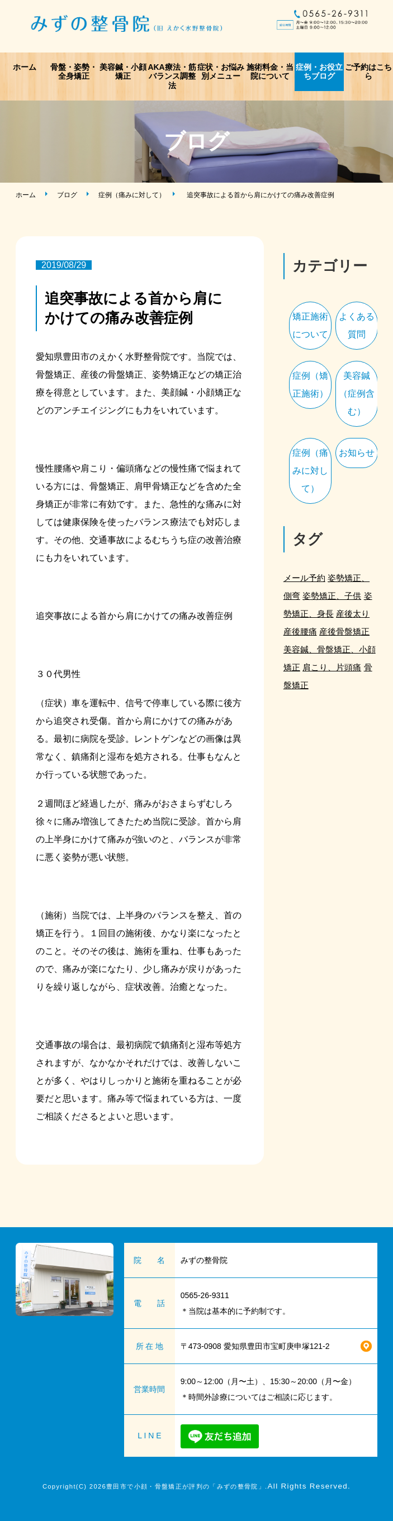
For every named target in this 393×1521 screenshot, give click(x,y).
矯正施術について (310, 325)
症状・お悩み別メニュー (220, 72)
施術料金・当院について (270, 72)
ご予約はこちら (368, 72)
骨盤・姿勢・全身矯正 (73, 72)
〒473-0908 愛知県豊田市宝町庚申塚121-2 (255, 1346)
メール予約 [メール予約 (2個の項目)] (304, 578)
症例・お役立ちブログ (319, 72)
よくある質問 (357, 325)
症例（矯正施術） (310, 384)
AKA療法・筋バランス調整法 (172, 76)
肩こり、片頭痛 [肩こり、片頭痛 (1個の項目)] (331, 667)
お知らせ (357, 452)
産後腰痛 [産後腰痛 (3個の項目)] (300, 631)
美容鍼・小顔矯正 (123, 72)
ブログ (67, 195)
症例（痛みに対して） (131, 195)
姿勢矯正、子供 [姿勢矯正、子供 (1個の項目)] (331, 595)
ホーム (24, 67)
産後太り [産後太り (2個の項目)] (353, 613)
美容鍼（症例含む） (357, 393)
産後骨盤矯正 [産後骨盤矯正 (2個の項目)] (344, 631)
